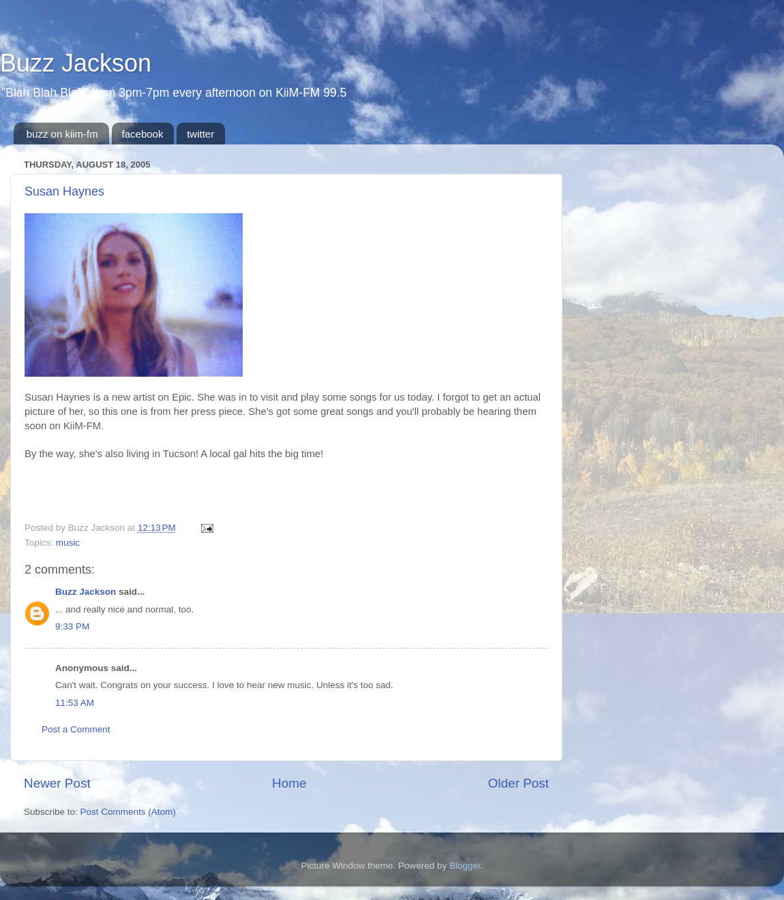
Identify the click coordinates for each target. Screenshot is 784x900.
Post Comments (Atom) (128, 812)
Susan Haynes (64, 191)
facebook (143, 134)
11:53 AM (74, 703)
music (68, 543)
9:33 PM (72, 626)
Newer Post (57, 783)
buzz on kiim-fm (62, 134)
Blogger (465, 865)
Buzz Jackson (75, 63)
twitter (200, 134)
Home (289, 783)
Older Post (518, 783)
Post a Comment (76, 729)
